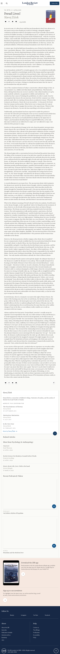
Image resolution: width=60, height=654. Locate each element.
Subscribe (54, 3)
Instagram (23, 615)
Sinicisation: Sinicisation (11, 415)
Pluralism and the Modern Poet (13, 553)
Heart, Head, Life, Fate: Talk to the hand (16, 466)
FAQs (34, 637)
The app (36, 630)
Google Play (48, 567)
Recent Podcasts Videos (13, 476)
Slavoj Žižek (11, 17)
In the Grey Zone (8, 424)
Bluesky (12, 615)
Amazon (35, 569)
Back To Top (56, 650)
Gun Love (6, 446)
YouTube (35, 615)
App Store (32, 567)
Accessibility (36, 635)
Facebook (47, 615)
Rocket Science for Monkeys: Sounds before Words (19, 456)
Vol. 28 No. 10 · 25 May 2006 (12, 10)
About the (5, 627)
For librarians (36, 632)
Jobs (3, 640)
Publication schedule (7, 632)
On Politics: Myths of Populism (13, 513)
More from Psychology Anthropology (18, 442)
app (42, 565)
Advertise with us (6, 635)
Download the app (29, 563)
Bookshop (4, 637)
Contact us (36, 627)
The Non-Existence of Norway (13, 407)
